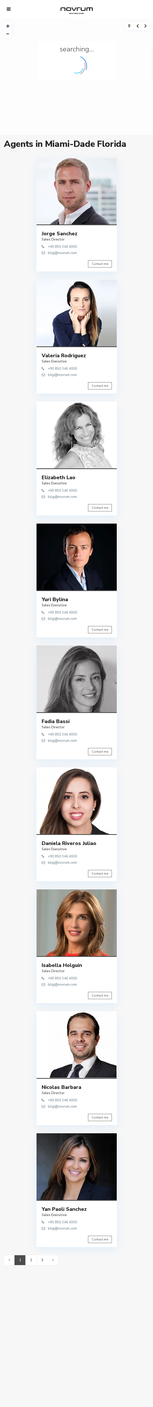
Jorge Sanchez (59, 233)
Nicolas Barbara (61, 1087)
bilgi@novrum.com (62, 253)
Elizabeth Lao (58, 477)
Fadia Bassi (56, 721)
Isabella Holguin (62, 965)
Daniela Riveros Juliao (69, 843)
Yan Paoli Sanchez (64, 1209)
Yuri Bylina (55, 599)
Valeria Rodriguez (64, 355)
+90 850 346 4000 (62, 246)
